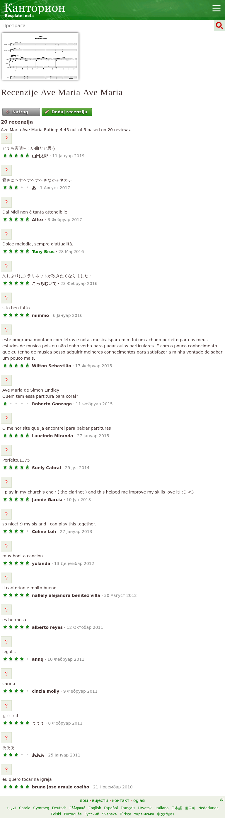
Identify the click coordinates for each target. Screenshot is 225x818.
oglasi (139, 800)
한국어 (190, 808)
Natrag (17, 112)
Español (111, 808)
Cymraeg (41, 808)
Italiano (162, 808)
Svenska (109, 814)
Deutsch (59, 808)
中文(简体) (165, 814)
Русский (91, 814)
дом (84, 800)
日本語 (176, 808)
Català (24, 808)
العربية (11, 808)
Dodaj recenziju (66, 112)
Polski (56, 814)
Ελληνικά (77, 808)
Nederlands (208, 808)
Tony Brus (43, 251)
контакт (120, 800)
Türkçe (125, 814)
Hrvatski (145, 808)
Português (72, 814)
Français (128, 808)
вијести (100, 800)
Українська (144, 814)
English (94, 808)
